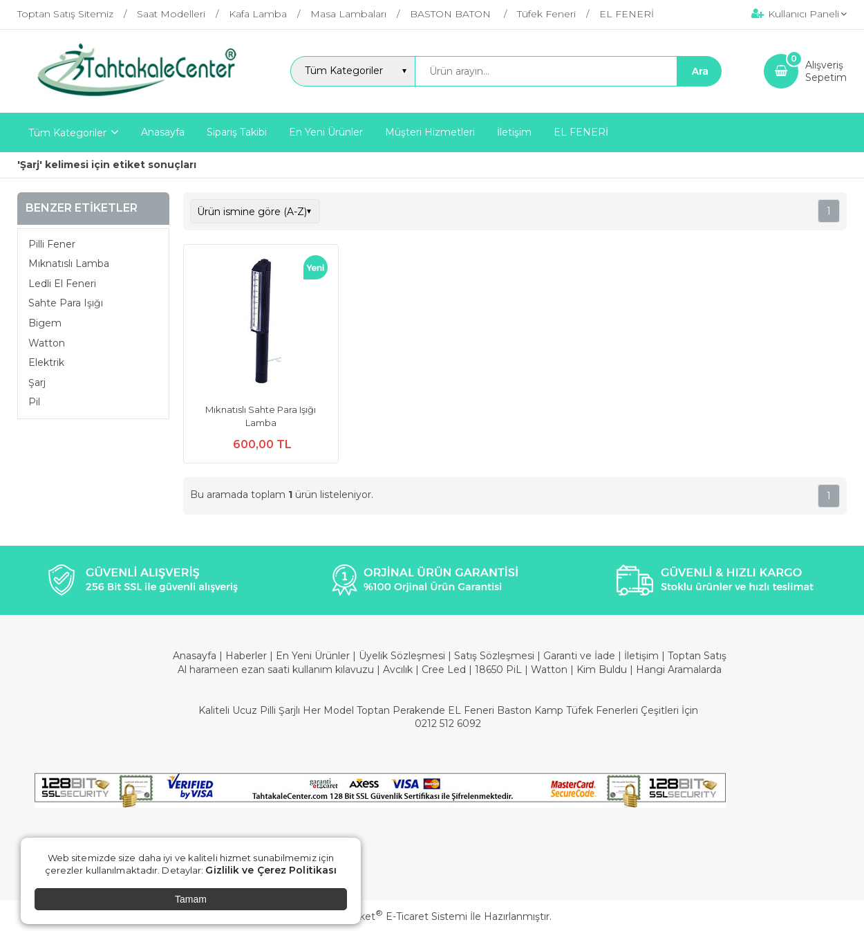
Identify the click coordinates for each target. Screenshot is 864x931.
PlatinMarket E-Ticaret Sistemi (390, 916)
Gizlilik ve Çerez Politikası (271, 870)
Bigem (45, 323)
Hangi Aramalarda (679, 669)
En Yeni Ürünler (314, 655)
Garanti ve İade (579, 655)
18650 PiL (498, 669)
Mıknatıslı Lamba (68, 263)
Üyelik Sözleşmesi (402, 655)
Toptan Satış (697, 655)
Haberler (247, 655)
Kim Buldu (601, 669)
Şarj (37, 382)
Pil (34, 402)
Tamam (191, 899)
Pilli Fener (51, 244)
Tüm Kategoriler (67, 133)
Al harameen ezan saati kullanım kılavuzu (276, 669)
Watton (46, 343)
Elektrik (46, 362)
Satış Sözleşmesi (494, 655)
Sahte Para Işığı (65, 303)
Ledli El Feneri (62, 283)
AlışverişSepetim (826, 71)
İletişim (642, 655)
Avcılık (398, 669)
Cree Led (444, 669)
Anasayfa (196, 655)
